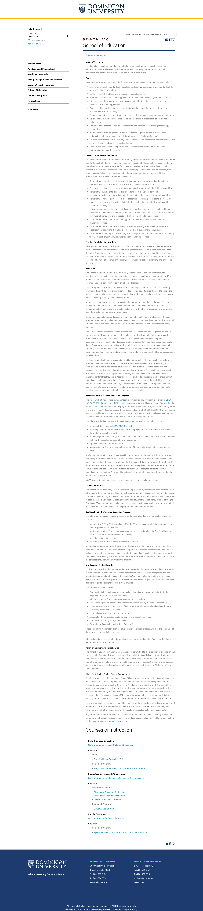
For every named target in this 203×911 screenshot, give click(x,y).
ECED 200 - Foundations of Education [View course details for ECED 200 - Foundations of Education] (107, 403)
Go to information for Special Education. (106, 818)
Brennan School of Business (41, 84)
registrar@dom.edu (143, 878)
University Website (98, 882)
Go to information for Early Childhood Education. (110, 744)
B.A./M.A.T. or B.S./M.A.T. (105, 808)
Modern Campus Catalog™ (126, 909)
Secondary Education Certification (109, 795)
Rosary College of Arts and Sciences (45, 79)
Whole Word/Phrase (38, 40)
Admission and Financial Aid (41, 68)
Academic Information (38, 74)
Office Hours (140, 882)
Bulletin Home (34, 63)
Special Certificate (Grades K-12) (108, 799)
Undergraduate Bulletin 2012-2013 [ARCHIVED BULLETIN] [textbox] (146, 34)
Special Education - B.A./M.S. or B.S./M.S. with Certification (120, 832)
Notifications (34, 100)
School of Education (37, 90)
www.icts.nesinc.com (118, 721)
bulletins (71, 909)
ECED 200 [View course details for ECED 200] (127, 425)
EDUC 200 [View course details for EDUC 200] (117, 425)
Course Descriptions (37, 95)
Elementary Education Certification (110, 791)
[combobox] (150, 34)
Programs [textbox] (32, 33)
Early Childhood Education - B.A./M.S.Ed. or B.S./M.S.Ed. (119, 768)
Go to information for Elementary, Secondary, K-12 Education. (116, 777)
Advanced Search (36, 43)
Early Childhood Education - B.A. (109, 759)
